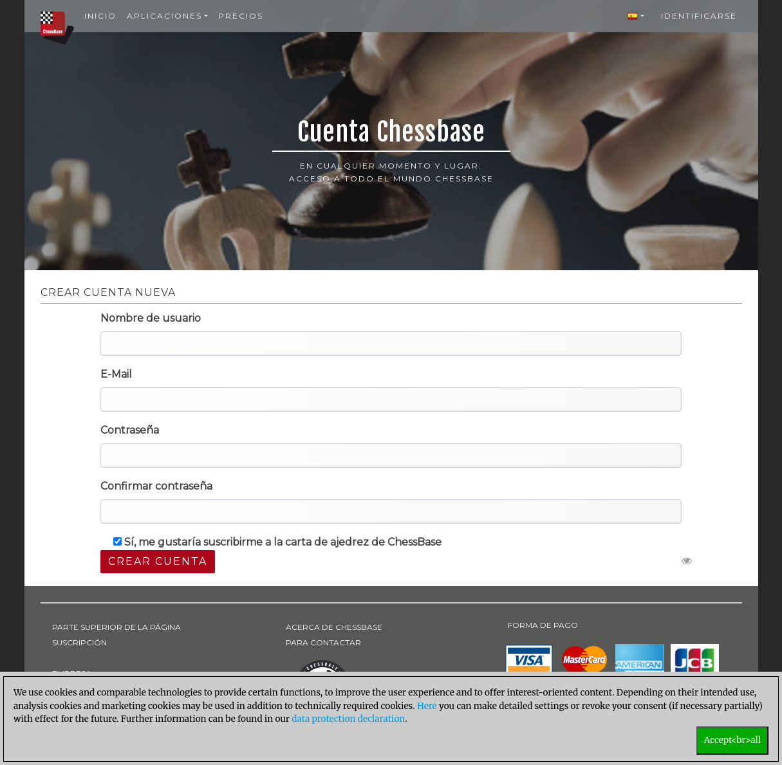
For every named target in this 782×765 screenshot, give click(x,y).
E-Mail (116, 374)
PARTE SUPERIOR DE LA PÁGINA (116, 627)
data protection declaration (348, 719)
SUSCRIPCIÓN (79, 642)
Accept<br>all (732, 740)
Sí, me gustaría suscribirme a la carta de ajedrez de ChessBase (277, 542)
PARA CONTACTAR (323, 642)
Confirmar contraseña (156, 486)
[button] (635, 16)
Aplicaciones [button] (164, 16)
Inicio (100, 16)
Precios (240, 16)
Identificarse (699, 16)
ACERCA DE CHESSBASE (334, 627)
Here (427, 706)
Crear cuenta (157, 561)
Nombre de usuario (150, 318)
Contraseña (129, 430)
